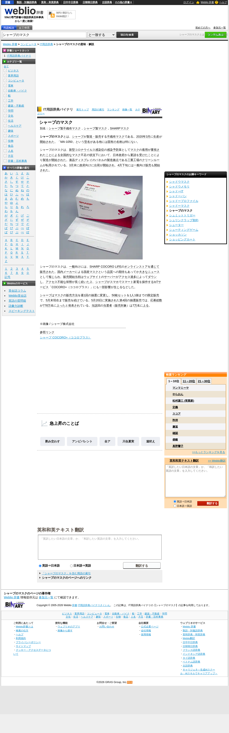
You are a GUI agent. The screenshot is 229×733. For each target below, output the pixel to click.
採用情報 (146, 634)
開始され (46, 141)
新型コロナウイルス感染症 (86, 149)
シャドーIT (176, 191)
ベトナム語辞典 (191, 661)
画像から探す (65, 630)
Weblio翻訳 (189, 638)
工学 (10, 100)
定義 (175, 407)
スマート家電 (130, 281)
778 (45, 305)
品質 (110, 271)
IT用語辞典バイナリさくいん (94, 605)
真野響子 (177, 446)
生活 (10, 120)
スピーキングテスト (22, 311)
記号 (7, 277)
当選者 (107, 305)
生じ (117, 287)
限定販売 (153, 295)
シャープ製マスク (95, 128)
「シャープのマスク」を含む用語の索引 (66, 573)
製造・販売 (94, 136)
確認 (175, 433)
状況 (92, 155)
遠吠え (150, 441)
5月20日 (96, 300)
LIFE (118, 266)
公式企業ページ (150, 626)
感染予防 (113, 149)
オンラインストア (136, 266)
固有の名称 (115, 141)
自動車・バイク (17, 90)
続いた (85, 281)
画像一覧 (127, 109)
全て (6, 66)
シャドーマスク (179, 205)
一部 (102, 287)
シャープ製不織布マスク (65, 128)
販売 (148, 165)
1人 (132, 295)
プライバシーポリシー (28, 642)
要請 (133, 155)
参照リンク (47, 332)
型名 (87, 141)
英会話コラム (17, 290)
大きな (143, 271)
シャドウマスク (179, 181)
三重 (130, 160)
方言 (10, 155)
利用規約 (21, 638)
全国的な (66, 155)
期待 (122, 271)
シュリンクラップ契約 (183, 220)
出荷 (97, 165)
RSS (129, 682)
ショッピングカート (182, 239)
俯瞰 (175, 439)
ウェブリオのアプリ (69, 626)
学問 (10, 110)
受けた (143, 155)
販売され (46, 271)
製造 (46, 160)
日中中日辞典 (70, 2)
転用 (49, 165)
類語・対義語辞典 (27, 2)
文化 (10, 115)
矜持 (175, 420)
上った (61, 305)
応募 (153, 300)
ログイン (188, 2)
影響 (108, 287)
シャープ (78, 136)
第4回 (123, 300)
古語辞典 (107, 2)
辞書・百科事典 (17, 160)
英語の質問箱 (17, 300)
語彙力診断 (16, 306)
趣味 (10, 130)
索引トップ (82, 109)
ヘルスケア (14, 125)
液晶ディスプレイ (80, 160)
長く (78, 281)
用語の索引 (98, 109)
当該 (94, 305)
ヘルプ (223, 2)
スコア (176, 413)
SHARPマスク (119, 128)
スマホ (114, 281)
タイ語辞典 (189, 657)
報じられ (54, 276)
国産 (86, 271)
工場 (136, 160)
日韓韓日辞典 (90, 2)
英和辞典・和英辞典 (194, 634)
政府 (82, 165)
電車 (10, 85)
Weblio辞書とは (24, 626)
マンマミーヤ (180, 387)
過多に (134, 276)
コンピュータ (28, 44)
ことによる (53, 155)
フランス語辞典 (191, 650)
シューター (176, 225)
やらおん (177, 394)
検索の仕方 (22, 630)
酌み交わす (52, 441)
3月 (71, 165)
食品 (10, 145)
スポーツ (13, 135)
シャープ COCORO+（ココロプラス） (65, 337)
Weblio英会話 (17, 295)
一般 (137, 165)
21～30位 (204, 381)
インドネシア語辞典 (194, 654)
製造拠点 (113, 160)
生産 (156, 136)
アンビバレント (82, 441)
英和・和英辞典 (50, 2)
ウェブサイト (92, 276)
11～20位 (189, 381)
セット (122, 295)
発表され (74, 305)
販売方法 (72, 295)
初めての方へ (202, 27)
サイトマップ (23, 646)
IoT (156, 281)
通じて (155, 266)
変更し (104, 295)
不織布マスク (116, 136)
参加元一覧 (219, 27)
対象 (124, 305)
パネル (99, 160)
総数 (159, 300)
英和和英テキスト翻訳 (60, 529)
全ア (107, 441)
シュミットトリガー (182, 215)
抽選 (94, 295)
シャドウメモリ (179, 186)
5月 (48, 300)
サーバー (110, 276)
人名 (10, 150)
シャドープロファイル (183, 201)
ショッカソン (178, 234)
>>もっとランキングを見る (208, 452)
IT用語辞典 (46, 44)
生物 (10, 140)
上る (146, 305)
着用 (145, 149)
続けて (78, 300)
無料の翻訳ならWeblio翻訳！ (64, 14)
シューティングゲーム (183, 229)
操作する (148, 281)
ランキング (113, 109)
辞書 (7, 2)
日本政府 (119, 155)
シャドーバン (178, 196)
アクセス (124, 276)
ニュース (154, 271)
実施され (111, 300)
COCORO (107, 266)
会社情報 (146, 630)
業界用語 (13, 75)
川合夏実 (128, 441)
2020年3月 (143, 136)
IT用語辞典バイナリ (58, 109)
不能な (61, 281)
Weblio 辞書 (207, 2)
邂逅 (175, 426)
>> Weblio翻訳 (216, 460)
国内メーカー (66, 271)
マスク (134, 149)
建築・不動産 (16, 105)
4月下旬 (122, 165)
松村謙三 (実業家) (183, 400)
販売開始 (69, 276)
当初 (78, 276)
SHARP (94, 266)
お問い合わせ (106, 626)
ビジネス (13, 70)
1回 (86, 295)
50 (113, 295)
